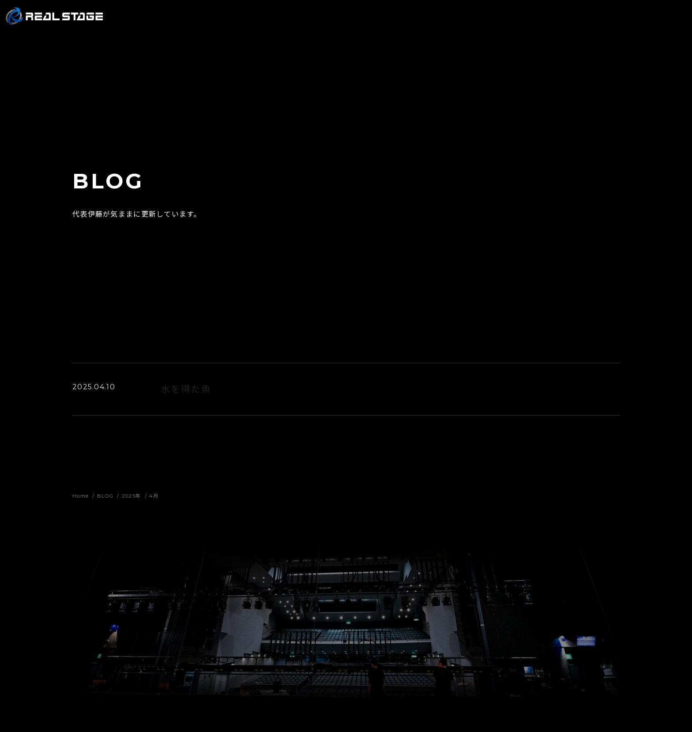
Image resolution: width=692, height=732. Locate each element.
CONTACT (661, 22)
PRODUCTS (472, 22)
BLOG (618, 22)
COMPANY (527, 22)
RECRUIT (577, 22)
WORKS (422, 22)
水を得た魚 (186, 390)
